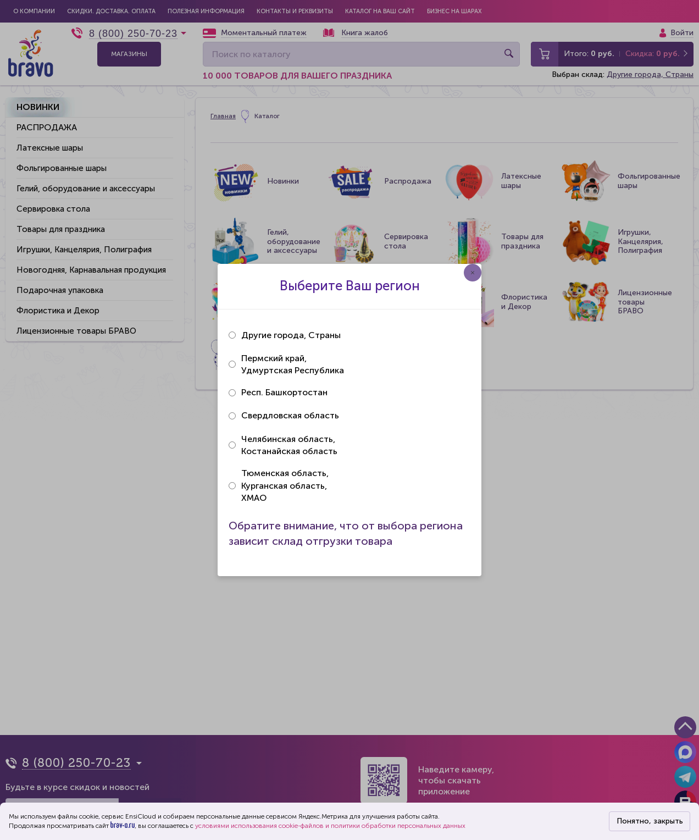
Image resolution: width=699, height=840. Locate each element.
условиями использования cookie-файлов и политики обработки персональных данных (330, 826)
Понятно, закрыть (650, 821)
